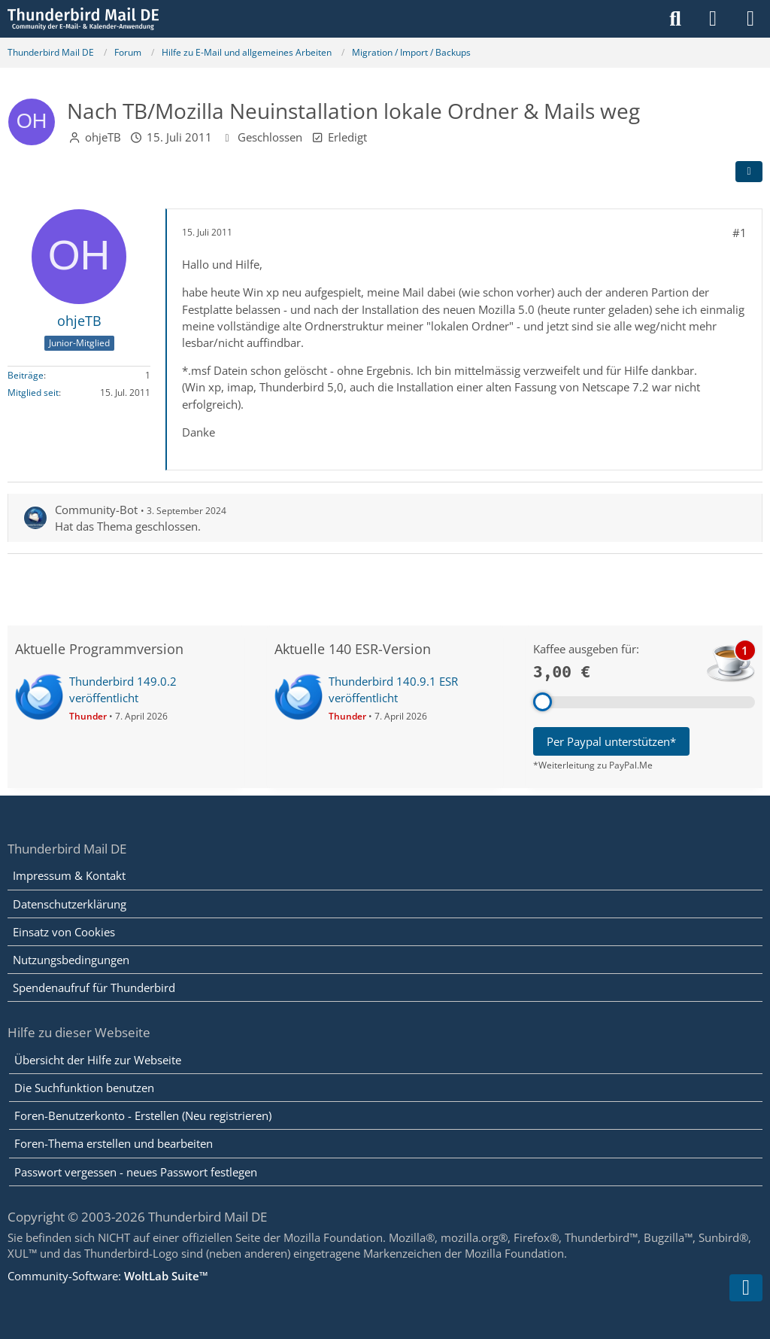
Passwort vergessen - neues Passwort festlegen (135, 1171)
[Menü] (750, 19)
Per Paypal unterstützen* (611, 741)
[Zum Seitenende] (745, 1287)
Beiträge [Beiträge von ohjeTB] (26, 375)
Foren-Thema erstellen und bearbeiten (113, 1143)
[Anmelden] (713, 19)
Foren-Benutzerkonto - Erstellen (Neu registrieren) (142, 1115)
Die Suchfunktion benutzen (84, 1087)
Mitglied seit (33, 392)
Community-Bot (96, 509)
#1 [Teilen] (739, 232)
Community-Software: (108, 1275)
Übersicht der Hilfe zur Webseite (97, 1059)
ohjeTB (103, 137)
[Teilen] (748, 171)
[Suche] (675, 19)
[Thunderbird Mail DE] (83, 19)
